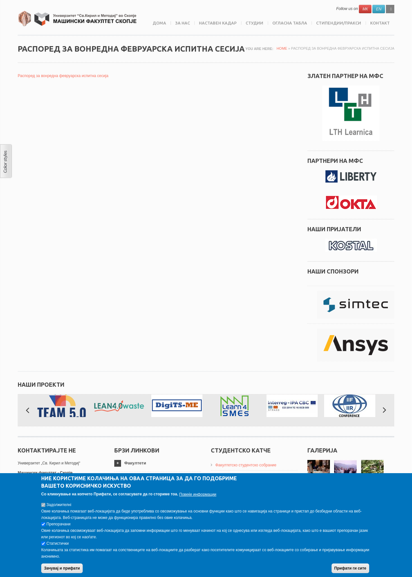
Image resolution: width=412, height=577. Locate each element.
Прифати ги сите (350, 568)
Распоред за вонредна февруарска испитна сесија (63, 76)
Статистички (57, 543)
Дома (159, 23)
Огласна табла (289, 23)
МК (365, 9)
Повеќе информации (197, 494)
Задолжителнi (58, 504)
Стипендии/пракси (338, 23)
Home (281, 48)
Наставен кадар (218, 23)
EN (378, 9)
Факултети (135, 463)
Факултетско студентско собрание (245, 465)
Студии (254, 23)
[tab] (157, 463)
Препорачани (58, 524)
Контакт (380, 23)
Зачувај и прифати (62, 568)
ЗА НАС (182, 23)
